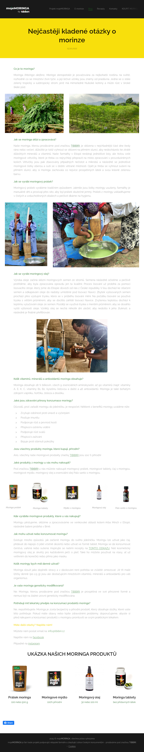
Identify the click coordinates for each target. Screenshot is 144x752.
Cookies (72, 746)
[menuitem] (117, 9)
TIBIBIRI (75, 145)
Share (8, 723)
